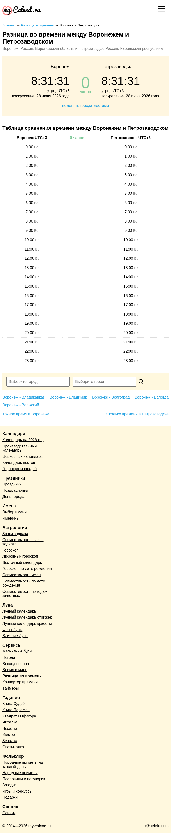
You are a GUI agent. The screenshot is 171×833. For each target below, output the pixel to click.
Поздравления (15, 490)
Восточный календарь (22, 563)
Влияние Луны (15, 636)
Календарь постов (18, 462)
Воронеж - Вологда (152, 397)
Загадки (9, 785)
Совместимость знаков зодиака (23, 542)
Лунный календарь (19, 611)
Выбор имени (14, 512)
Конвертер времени (20, 682)
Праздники (11, 484)
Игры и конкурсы (17, 791)
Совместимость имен (21, 575)
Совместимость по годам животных (24, 593)
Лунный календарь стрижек (27, 617)
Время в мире (14, 670)
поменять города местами (85, 105)
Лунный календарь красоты (27, 623)
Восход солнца (15, 664)
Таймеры (10, 688)
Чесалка (9, 728)
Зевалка (9, 741)
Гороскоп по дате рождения (27, 569)
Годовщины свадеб (19, 469)
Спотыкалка (13, 747)
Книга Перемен (16, 710)
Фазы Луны (12, 630)
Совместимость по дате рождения (23, 583)
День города (13, 497)
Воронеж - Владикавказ (23, 397)
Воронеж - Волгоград (111, 397)
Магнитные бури (17, 651)
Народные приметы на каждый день (22, 764)
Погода (8, 657)
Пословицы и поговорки (23, 779)
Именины (10, 518)
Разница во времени (22, 676)
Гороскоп (10, 550)
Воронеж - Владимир (68, 397)
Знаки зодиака (15, 534)
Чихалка (9, 722)
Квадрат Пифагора (19, 716)
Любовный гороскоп (20, 556)
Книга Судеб (13, 704)
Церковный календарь (22, 456)
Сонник (8, 813)
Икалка (8, 734)
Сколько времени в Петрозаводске (137, 414)
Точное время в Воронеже (25, 414)
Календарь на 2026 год (23, 440)
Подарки (10, 797)
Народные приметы (20, 773)
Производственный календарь (19, 448)
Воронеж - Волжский (20, 405)
